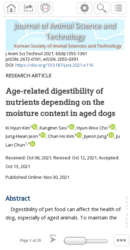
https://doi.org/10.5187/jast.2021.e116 (54, 65)
